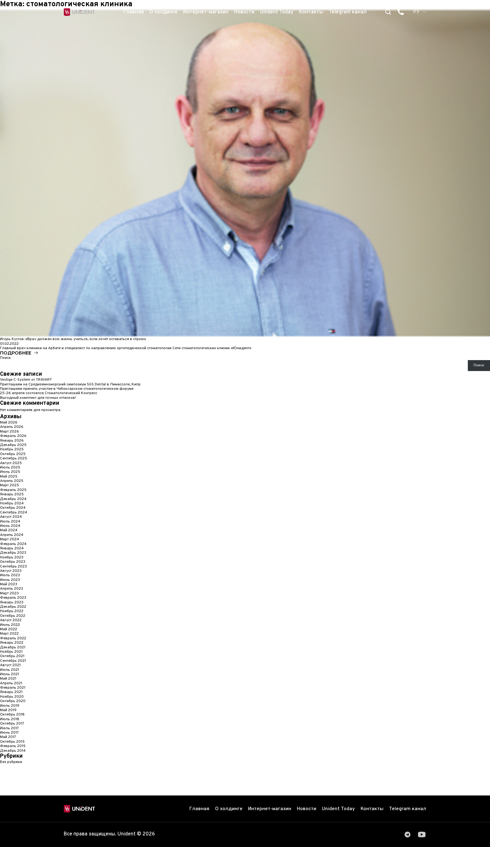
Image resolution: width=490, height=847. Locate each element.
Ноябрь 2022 (11, 611)
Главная (133, 12)
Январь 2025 (12, 494)
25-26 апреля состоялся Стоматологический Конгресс (48, 393)
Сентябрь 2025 (13, 458)
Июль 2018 (9, 719)
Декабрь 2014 (13, 751)
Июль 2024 (10, 521)
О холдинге (163, 12)
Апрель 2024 (11, 535)
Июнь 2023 (10, 580)
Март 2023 (9, 593)
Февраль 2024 (13, 544)
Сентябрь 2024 (13, 512)
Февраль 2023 (13, 598)
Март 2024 (9, 539)
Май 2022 (8, 629)
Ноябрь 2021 (11, 652)
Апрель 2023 (11, 589)
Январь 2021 (11, 692)
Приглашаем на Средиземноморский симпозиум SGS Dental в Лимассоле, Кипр (70, 384)
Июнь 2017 (9, 733)
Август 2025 (11, 463)
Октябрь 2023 (12, 562)
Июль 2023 (10, 575)
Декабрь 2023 (13, 553)
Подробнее (15, 353)
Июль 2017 (9, 728)
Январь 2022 (11, 643)
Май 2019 (8, 710)
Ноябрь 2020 (12, 697)
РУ (416, 12)
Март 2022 (9, 634)
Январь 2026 (12, 440)
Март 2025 (9, 485)
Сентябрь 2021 (13, 661)
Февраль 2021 (12, 688)
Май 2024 (9, 530)
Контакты (311, 12)
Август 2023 (11, 571)
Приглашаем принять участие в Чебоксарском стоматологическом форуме (66, 389)
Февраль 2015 (13, 746)
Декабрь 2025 (13, 445)
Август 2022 (11, 620)
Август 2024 (11, 517)
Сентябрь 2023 (13, 566)
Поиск (5, 358)
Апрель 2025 (11, 481)
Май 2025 (9, 476)
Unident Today (276, 12)
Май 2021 (8, 678)
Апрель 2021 (11, 683)
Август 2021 (10, 665)
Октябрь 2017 (12, 723)
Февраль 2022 (13, 638)
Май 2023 (8, 584)
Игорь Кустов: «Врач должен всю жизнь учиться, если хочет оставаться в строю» (73, 339)
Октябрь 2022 (12, 616)
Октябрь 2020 (13, 701)
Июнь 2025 (10, 472)
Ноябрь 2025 (12, 449)
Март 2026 (9, 431)
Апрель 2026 (11, 427)
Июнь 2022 (10, 625)
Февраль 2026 (13, 436)
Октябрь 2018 (12, 714)
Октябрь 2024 (13, 508)
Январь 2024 (12, 548)
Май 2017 (8, 737)
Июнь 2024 (10, 526)
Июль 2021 (9, 670)
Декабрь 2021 (12, 647)
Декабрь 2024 (13, 499)
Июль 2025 (10, 467)
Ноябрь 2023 (11, 557)
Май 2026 (9, 422)
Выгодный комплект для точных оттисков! (38, 398)
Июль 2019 (9, 706)
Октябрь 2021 (12, 656)
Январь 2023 (11, 602)
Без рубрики (11, 762)
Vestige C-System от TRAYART (26, 380)
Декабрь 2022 (13, 607)
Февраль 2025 (13, 490)
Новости (244, 12)
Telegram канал (348, 12)
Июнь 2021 (9, 674)
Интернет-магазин (205, 12)
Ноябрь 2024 (12, 503)
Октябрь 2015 (12, 742)
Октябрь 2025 (13, 454)
